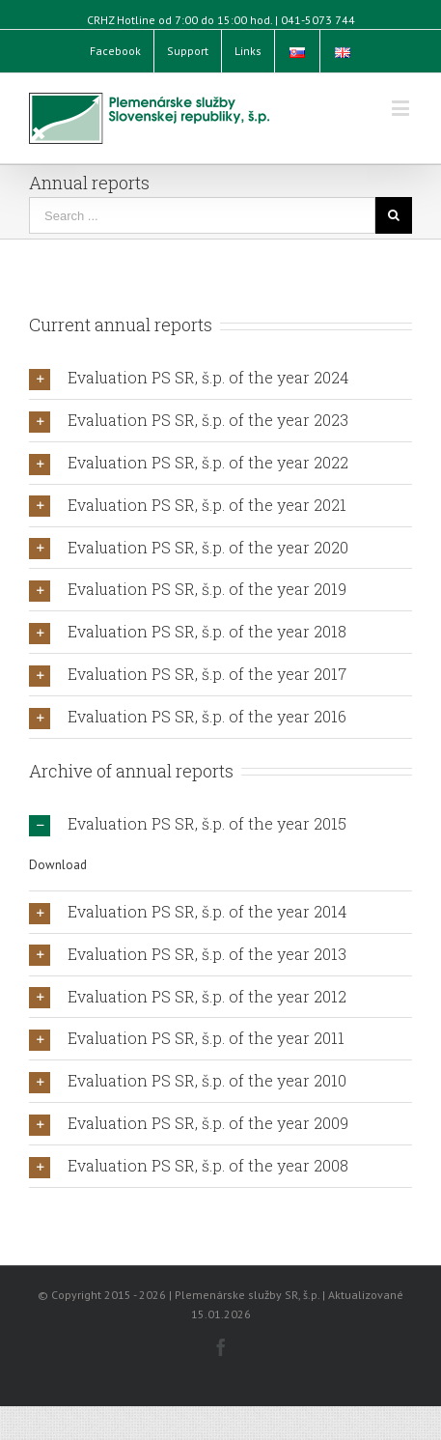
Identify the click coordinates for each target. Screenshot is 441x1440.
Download (58, 865)
